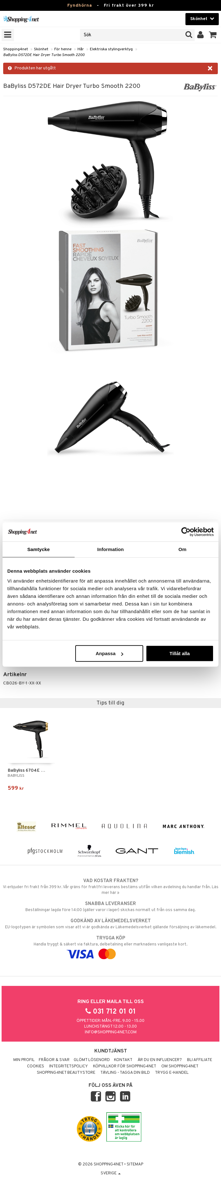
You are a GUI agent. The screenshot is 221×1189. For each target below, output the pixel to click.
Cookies (35, 1066)
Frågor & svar (54, 1060)
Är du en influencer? (159, 1060)
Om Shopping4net (179, 1066)
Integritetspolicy (68, 1066)
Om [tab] (182, 549)
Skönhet (41, 49)
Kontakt (123, 1060)
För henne (62, 49)
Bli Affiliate (199, 1060)
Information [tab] (110, 549)
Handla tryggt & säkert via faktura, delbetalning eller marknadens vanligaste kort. (110, 946)
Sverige (111, 1173)
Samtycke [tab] (38, 549)
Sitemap (135, 1164)
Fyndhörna (79, 5)
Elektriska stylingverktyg (111, 49)
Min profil (24, 1060)
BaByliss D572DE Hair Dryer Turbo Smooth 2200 (43, 55)
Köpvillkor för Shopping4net (124, 1066)
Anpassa (109, 653)
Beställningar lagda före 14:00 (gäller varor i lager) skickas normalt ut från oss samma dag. (110, 907)
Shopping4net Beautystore (66, 1072)
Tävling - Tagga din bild (125, 1072)
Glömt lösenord (92, 1060)
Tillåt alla (180, 653)
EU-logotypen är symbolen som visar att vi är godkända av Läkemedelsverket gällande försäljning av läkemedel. (110, 924)
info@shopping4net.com (111, 1032)
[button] (212, 35)
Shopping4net (15, 49)
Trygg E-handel (172, 1072)
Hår (80, 49)
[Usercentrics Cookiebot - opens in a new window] (186, 531)
